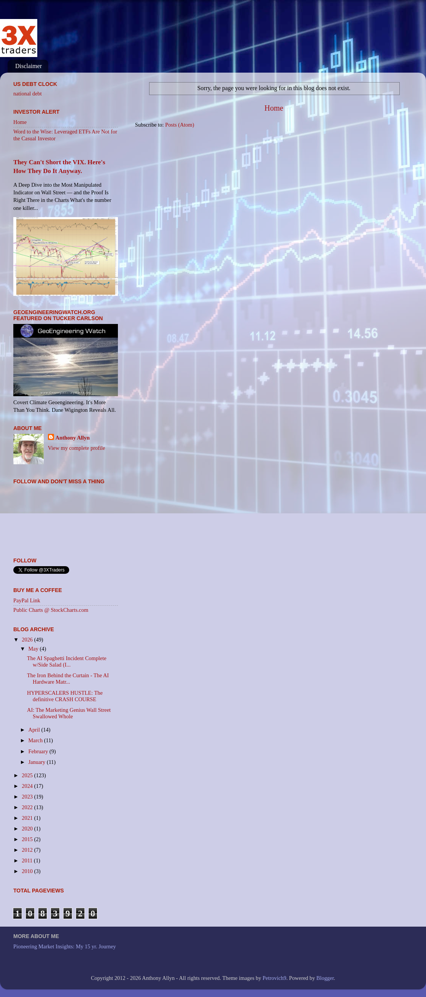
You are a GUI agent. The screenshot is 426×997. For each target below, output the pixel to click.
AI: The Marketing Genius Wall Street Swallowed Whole (69, 713)
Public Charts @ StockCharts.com (50, 610)
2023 (28, 797)
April (35, 730)
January (38, 762)
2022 (28, 807)
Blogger (325, 978)
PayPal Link (26, 600)
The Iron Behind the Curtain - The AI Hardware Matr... (68, 678)
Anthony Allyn (73, 438)
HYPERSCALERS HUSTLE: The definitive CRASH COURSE (65, 696)
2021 (28, 818)
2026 (28, 640)
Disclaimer (28, 66)
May (34, 649)
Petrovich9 (274, 978)
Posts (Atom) (179, 125)
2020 (28, 829)
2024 (28, 786)
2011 (28, 860)
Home (273, 108)
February (39, 751)
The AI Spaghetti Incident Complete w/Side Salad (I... (66, 661)
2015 (28, 839)
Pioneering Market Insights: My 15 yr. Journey (64, 946)
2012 (28, 850)
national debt (27, 93)
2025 (28, 775)
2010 (28, 871)
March (36, 740)
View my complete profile (76, 448)
